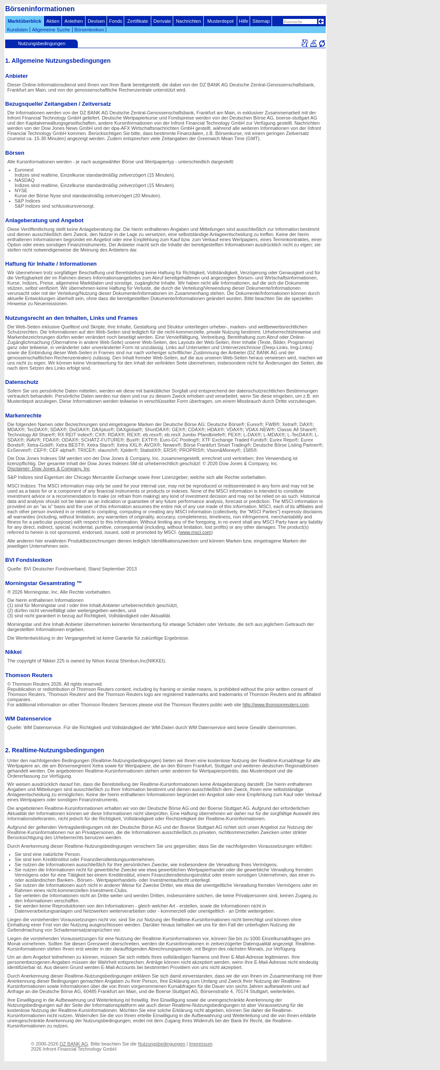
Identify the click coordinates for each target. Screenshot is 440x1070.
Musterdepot (220, 21)
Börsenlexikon (89, 29)
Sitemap (260, 21)
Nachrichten (188, 21)
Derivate (162, 21)
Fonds (115, 21)
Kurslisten (17, 29)
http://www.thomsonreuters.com (275, 704)
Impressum (200, 1043)
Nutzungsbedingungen (161, 1043)
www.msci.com (195, 532)
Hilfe (243, 21)
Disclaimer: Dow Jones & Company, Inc (48, 468)
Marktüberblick (24, 21)
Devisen (96, 21)
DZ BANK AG (74, 1043)
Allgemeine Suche (51, 29)
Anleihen (73, 21)
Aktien (53, 21)
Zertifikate (137, 21)
